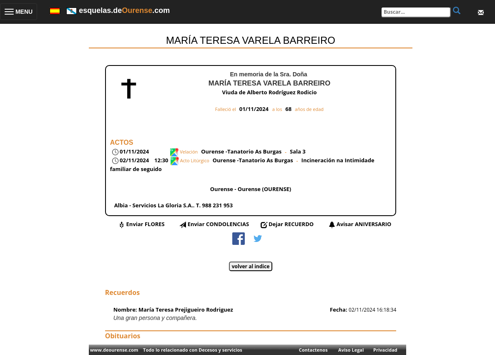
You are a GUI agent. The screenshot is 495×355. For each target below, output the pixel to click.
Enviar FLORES (145, 224)
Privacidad (385, 350)
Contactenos (313, 350)
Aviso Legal (351, 350)
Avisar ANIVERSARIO (364, 224)
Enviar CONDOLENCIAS (218, 224)
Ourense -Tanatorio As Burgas (241, 151)
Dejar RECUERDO (291, 224)
